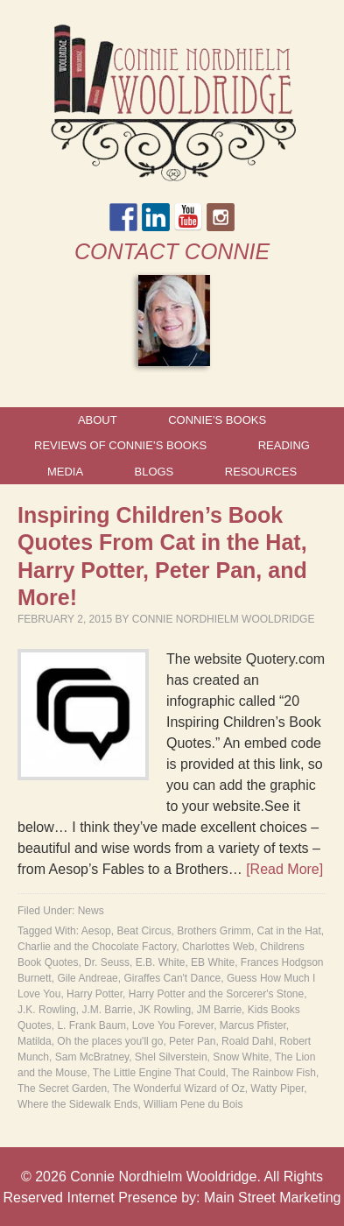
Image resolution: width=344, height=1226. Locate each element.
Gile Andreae (87, 978)
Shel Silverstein (171, 1057)
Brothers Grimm (214, 931)
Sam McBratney (92, 1057)
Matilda (35, 1041)
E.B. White (161, 962)
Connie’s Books (217, 419)
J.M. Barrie (106, 1010)
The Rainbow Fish (273, 1073)
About (97, 419)
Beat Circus (143, 931)
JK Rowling (164, 1010)
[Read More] (284, 869)
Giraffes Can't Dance (172, 978)
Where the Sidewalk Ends (77, 1104)
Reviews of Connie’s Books (120, 445)
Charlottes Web (218, 947)
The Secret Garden (62, 1088)
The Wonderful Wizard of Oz (179, 1088)
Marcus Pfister (253, 1025)
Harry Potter (95, 994)
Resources (261, 471)
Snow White (241, 1057)
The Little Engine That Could (159, 1073)
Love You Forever (173, 1025)
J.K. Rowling (47, 1010)
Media (65, 471)
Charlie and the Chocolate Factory (97, 947)
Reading (284, 445)
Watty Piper (277, 1088)
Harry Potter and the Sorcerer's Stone (216, 994)
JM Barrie (219, 1010)
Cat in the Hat (288, 931)
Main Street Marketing (272, 1197)
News (91, 911)
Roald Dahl (247, 1041)
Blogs (154, 471)
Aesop (96, 931)
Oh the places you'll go (110, 1041)
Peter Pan (192, 1041)
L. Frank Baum (91, 1025)
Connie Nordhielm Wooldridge (223, 619)
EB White (213, 962)
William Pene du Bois (193, 1104)
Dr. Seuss (107, 962)
